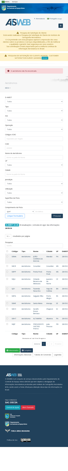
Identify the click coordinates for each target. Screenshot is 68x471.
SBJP (13, 324)
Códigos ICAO (10, 134)
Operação (9, 125)
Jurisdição (8, 179)
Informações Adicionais (22, 355)
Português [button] (54, 19)
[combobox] (8, 236)
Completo (26, 350)
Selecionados (12, 350)
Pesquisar (34, 244)
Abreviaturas (39, 19)
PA (57, 256)
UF (6, 161)
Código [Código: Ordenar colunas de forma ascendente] (15, 251)
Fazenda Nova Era (36, 289)
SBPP (14, 272)
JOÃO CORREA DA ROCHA (38, 258)
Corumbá (36, 266)
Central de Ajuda (13, 407)
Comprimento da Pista (14, 207)
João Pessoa (49, 325)
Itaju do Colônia (49, 289)
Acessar (45, 58)
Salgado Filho (38, 296)
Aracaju (49, 303)
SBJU (13, 279)
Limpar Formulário (15, 216)
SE (57, 303)
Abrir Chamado (28, 407)
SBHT (14, 318)
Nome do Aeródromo (13, 153)
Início (7, 88)
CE (57, 279)
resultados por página (17, 236)
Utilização (9, 189)
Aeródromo (26, 256)
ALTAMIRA (37, 318)
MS (57, 266)
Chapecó (49, 309)
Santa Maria (37, 303)
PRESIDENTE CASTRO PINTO (38, 326)
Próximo (58, 344)
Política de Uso (12, 440)
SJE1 (13, 288)
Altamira (49, 318)
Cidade (7, 170)
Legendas (57, 355)
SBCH (14, 309)
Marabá (49, 256)
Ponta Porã (37, 272)
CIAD (7, 144)
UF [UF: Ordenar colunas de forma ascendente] (57, 251)
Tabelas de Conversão (42, 355)
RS (57, 296)
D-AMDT (8, 97)
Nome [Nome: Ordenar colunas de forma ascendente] (35, 251)
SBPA (14, 296)
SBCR (14, 266)
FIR (6, 116)
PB (57, 324)
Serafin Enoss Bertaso (36, 311)
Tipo (7, 106)
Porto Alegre (48, 297)
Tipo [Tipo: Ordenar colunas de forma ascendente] (23, 251)
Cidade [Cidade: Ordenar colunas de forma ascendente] (49, 251)
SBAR (14, 303)
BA (57, 288)
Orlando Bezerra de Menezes (37, 281)
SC (57, 309)
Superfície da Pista (12, 198)
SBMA (14, 256)
